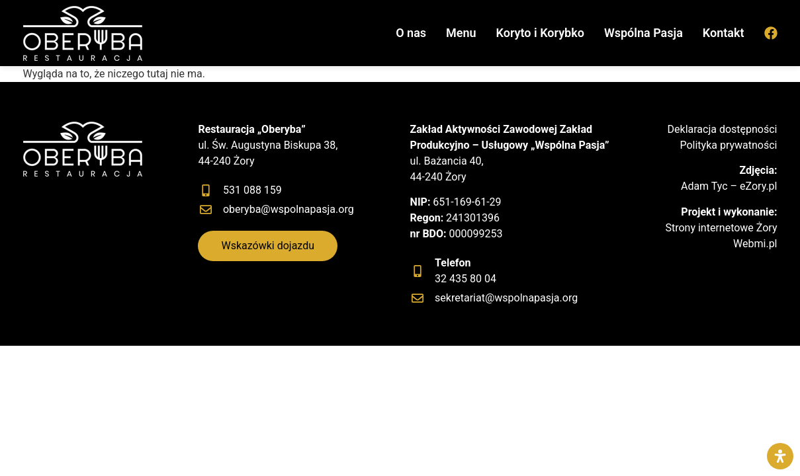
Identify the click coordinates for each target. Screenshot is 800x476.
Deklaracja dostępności (723, 129)
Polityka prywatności (728, 145)
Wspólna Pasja (643, 33)
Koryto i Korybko (540, 33)
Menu (461, 33)
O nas (411, 33)
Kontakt (723, 33)
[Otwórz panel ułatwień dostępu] (780, 456)
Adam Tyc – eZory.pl (729, 186)
